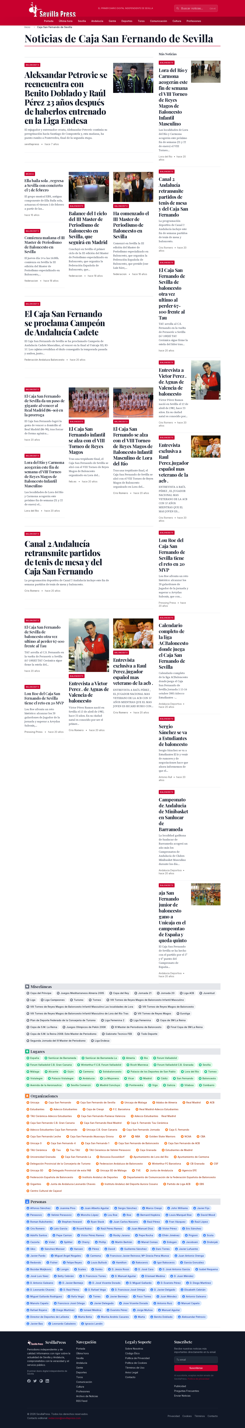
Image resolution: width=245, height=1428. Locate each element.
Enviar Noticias (182, 1395)
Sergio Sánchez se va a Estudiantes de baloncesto (173, 735)
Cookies (187, 1416)
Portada (48, 21)
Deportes (126, 21)
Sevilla (82, 21)
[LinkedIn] (47, 1381)
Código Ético (132, 1353)
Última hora (65, 21)
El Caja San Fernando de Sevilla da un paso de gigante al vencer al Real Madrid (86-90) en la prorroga (44, 405)
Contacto (130, 1377)
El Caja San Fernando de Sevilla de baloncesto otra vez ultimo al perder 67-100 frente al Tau (44, 636)
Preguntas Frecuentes (186, 1390)
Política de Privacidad (137, 1358)
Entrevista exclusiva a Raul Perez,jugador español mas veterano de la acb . (133, 671)
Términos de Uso (134, 1367)
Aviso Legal (131, 1372)
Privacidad (174, 1416)
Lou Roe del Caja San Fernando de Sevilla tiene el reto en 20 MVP (44, 698)
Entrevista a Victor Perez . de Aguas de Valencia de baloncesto (89, 692)
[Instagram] (41, 1381)
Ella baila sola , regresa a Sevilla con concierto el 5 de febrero (44, 185)
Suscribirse (196, 1368)
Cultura (177, 21)
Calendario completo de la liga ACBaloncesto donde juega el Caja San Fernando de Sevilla (173, 646)
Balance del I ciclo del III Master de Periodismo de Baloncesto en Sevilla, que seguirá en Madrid (88, 227)
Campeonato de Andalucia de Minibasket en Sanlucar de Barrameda (173, 814)
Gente (112, 21)
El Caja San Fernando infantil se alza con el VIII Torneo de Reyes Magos (87, 440)
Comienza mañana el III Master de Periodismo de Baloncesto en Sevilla (44, 244)
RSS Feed (81, 1400)
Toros (141, 21)
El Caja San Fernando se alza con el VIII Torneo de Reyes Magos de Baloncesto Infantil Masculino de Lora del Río (133, 446)
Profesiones (194, 21)
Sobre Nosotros (134, 1348)
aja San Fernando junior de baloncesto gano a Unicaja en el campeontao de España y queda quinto (172, 916)
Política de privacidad (198, 1379)
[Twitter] (35, 1381)
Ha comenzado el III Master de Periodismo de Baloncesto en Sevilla (131, 225)
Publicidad (180, 1386)
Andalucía (97, 21)
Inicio (27, 27)
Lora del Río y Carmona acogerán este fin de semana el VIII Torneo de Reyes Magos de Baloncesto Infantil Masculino (44, 474)
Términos (199, 1416)
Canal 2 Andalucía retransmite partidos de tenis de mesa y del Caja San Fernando (173, 197)
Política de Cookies (136, 1362)
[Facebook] (29, 1381)
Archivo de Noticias (87, 1396)
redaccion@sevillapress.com (64, 1418)
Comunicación (158, 21)
